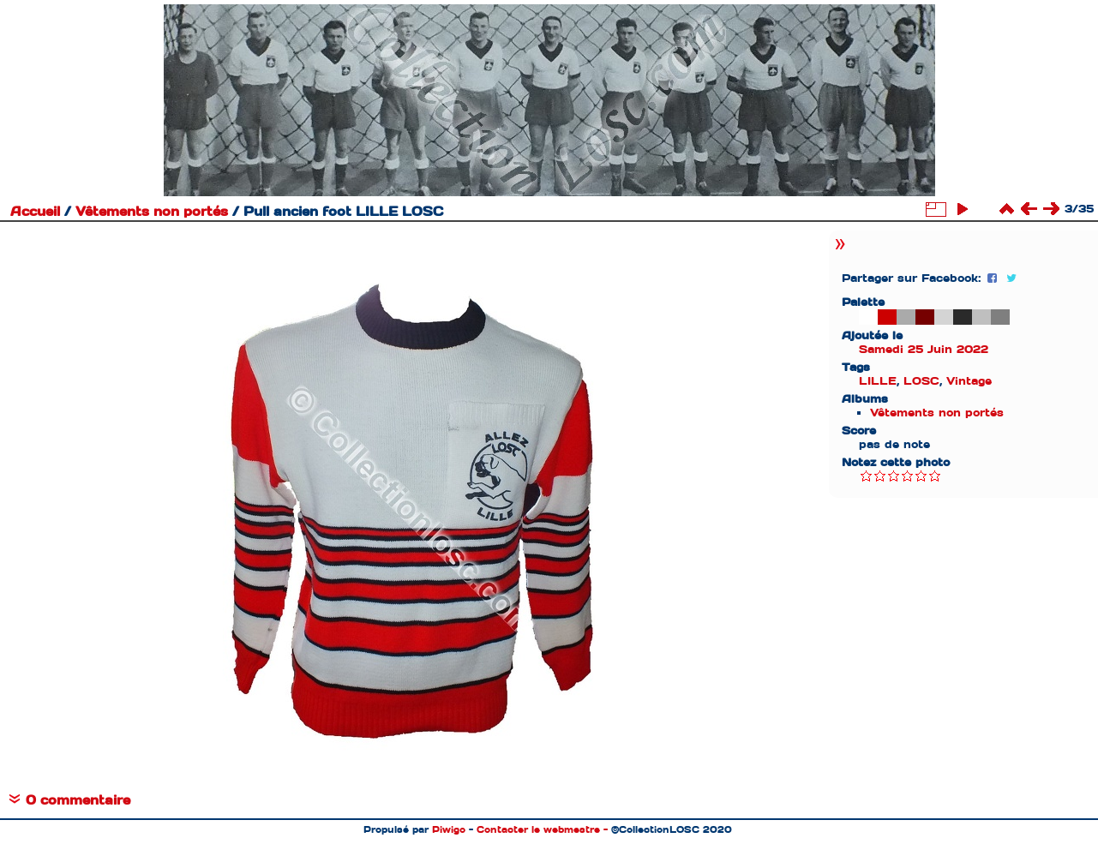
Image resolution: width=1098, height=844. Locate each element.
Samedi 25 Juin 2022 (923, 349)
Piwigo (448, 829)
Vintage (969, 381)
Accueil (35, 211)
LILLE (878, 381)
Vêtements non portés (151, 211)
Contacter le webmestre (538, 829)
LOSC (921, 381)
